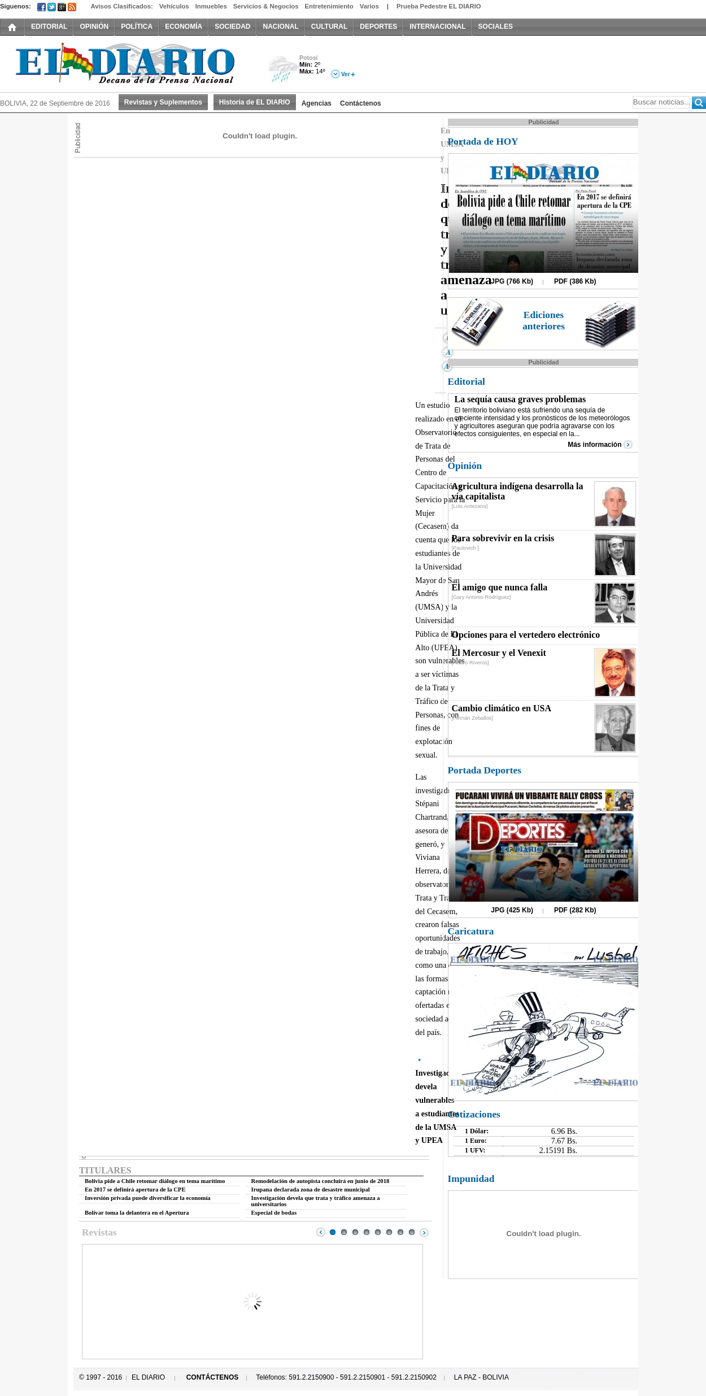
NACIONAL (280, 27)
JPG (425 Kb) (512, 910)
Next (424, 1232)
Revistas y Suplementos (163, 102)
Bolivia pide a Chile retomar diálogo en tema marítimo (155, 1181)
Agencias (317, 103)
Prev (321, 1232)
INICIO (12, 26)
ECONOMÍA (183, 27)
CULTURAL (329, 27)
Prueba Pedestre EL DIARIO (438, 6)
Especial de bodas (274, 1213)
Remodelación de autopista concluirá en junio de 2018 (320, 1181)
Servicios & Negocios (266, 6)
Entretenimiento (329, 6)
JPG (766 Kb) (512, 281)
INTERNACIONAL (437, 27)
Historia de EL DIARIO (254, 102)
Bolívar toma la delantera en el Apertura (137, 1213)
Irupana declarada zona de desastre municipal (310, 1189)
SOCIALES (495, 27)
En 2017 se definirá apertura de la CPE (135, 1189)
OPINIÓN (94, 27)
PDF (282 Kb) (575, 910)
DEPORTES (378, 27)
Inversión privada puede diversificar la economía (148, 1198)
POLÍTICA (136, 27)
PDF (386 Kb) (575, 281)
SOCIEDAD (232, 27)
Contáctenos (360, 103)
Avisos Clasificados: (121, 6)
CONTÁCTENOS (212, 1377)
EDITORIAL (49, 27)
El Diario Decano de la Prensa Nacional (127, 62)
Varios (369, 6)
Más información (594, 445)
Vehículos (174, 6)
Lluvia (283, 69)
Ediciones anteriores (543, 321)
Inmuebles (211, 6)
